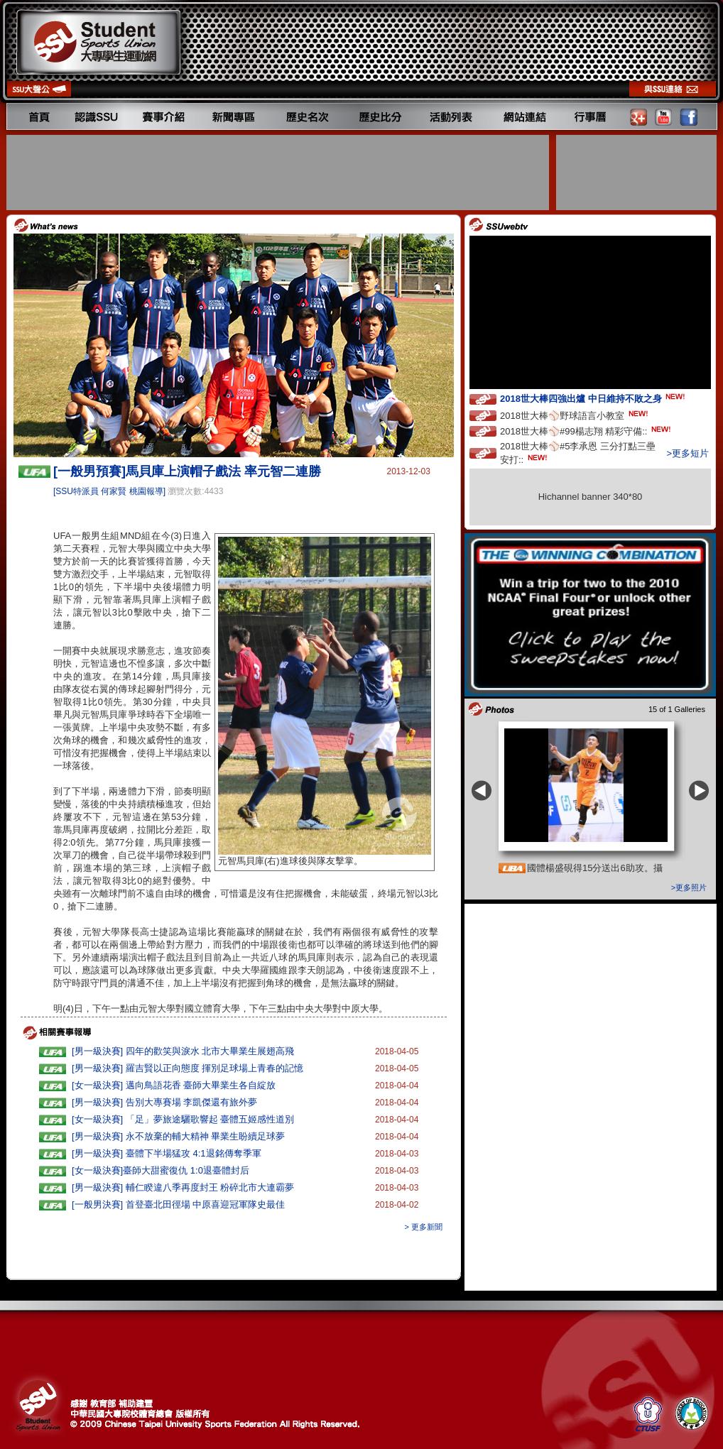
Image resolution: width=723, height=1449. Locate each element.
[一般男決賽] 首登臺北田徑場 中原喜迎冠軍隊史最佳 (178, 1204)
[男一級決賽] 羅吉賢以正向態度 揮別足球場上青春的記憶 (187, 1068)
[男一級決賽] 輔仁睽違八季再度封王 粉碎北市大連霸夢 (183, 1187)
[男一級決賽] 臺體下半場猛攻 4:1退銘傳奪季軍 (166, 1153)
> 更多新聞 (423, 1227)
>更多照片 (689, 887)
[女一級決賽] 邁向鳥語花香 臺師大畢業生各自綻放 (174, 1085)
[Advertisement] (279, 172)
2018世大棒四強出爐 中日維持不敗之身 (593, 398)
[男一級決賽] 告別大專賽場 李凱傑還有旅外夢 (164, 1102)
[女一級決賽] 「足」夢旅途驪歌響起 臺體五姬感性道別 (183, 1119)
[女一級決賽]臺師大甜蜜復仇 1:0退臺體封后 (160, 1170)
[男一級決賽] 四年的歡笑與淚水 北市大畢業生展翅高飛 (183, 1051)
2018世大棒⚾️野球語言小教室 (575, 415)
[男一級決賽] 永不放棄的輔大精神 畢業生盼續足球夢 (178, 1136)
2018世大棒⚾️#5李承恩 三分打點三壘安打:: (578, 453)
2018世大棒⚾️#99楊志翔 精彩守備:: (586, 431)
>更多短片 (687, 453)
